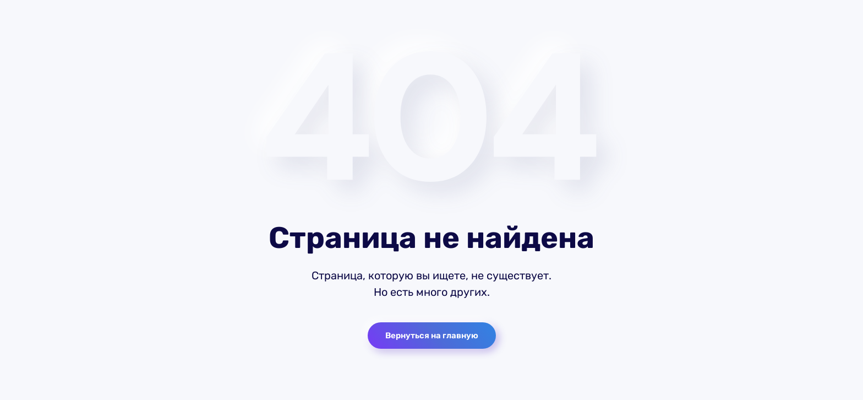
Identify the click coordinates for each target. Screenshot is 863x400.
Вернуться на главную (431, 335)
